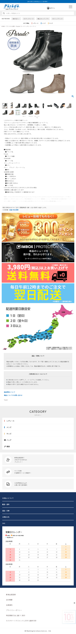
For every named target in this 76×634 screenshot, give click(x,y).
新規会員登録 (11, 594)
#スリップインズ (57, 19)
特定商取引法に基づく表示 (15, 615)
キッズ (50, 23)
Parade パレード (20, 26)
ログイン (52, 8)
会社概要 (9, 600)
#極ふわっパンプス (43, 19)
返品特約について (9, 392)
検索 (4, 13)
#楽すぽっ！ (16, 19)
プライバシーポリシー (14, 610)
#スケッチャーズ (29, 19)
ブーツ (34, 26)
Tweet (6, 400)
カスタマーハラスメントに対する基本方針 (21, 620)
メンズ (42, 23)
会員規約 (9, 605)
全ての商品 (26, 23)
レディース (34, 23)
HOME (3, 26)
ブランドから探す (10, 26)
